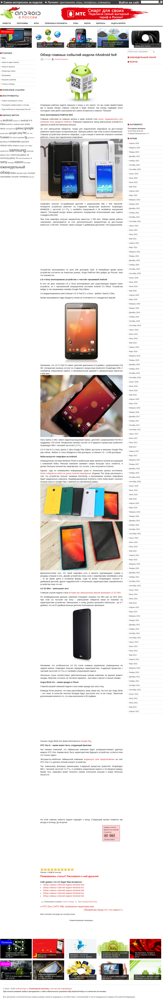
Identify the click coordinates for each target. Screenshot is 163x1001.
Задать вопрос (118, 23)
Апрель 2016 (134, 503)
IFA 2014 (13, 138)
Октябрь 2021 (134, 217)
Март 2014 (133, 612)
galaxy (20, 128)
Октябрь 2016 (134, 477)
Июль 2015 (133, 542)
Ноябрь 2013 (134, 629)
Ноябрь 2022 (134, 161)
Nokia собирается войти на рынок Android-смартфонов (65, 473)
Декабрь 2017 (134, 417)
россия (31, 177)
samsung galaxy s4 (20, 155)
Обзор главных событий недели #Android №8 (63, 885)
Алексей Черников (61, 59)
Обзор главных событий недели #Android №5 (63, 896)
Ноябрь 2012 (134, 681)
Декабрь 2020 (134, 260)
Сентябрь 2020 (135, 273)
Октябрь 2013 (134, 633)
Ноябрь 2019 (134, 317)
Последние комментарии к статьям (15, 105)
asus (2, 128)
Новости (7, 23)
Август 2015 (133, 538)
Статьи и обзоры (8, 84)
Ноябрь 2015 (134, 525)
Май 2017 (133, 447)
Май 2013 (133, 655)
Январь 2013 (134, 672)
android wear (19, 124)
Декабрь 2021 (134, 208)
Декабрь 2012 (134, 677)
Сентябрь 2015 (135, 534)
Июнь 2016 (133, 495)
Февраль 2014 (134, 616)
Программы (22, 23)
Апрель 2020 (134, 295)
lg (26, 137)
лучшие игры (21, 173)
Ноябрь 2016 (134, 473)
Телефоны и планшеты (56, 23)
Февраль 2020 (134, 304)
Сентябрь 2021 (135, 221)
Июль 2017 (133, 438)
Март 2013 (133, 664)
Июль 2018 (133, 386)
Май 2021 (133, 239)
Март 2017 (133, 456)
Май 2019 (133, 343)
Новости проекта (8, 67)
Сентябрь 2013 (135, 638)
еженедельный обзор (89, 902)
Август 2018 (133, 382)
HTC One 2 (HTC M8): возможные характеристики (68, 906)
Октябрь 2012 (134, 685)
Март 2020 (133, 299)
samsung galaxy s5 (9, 158)
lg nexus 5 (4, 142)
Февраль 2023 (134, 148)
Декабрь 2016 (134, 469)
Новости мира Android (10, 62)
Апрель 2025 (134, 143)
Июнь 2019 (133, 338)
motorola (15, 141)
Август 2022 (133, 174)
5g (1, 121)
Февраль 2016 (134, 512)
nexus (3, 145)
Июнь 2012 (133, 703)
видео (28, 162)
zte (25, 162)
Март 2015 (133, 560)
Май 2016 (133, 499)
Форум (87, 23)
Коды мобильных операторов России (16, 109)
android (7, 120)
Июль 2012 (133, 698)
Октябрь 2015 (134, 529)
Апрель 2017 (134, 451)
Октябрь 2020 (134, 269)
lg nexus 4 (30, 137)
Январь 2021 (134, 256)
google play (15, 132)
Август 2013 (133, 642)
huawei (4, 137)
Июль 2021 (133, 230)
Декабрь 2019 (134, 312)
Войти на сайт (129, 2)
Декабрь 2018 (134, 365)
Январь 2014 (134, 620)
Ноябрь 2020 (134, 265)
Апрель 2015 (134, 555)
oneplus (15, 145)
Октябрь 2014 (134, 581)
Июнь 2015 (133, 547)
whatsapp (11, 162)
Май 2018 (133, 395)
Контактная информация (61, 989)
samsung (17, 150)
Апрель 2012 (134, 711)
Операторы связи (8, 71)
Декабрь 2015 (134, 521)
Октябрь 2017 (134, 425)
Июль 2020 (133, 282)
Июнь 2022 (133, 182)
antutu (27, 124)
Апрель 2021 (134, 243)
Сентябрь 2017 (135, 430)
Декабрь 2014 (134, 573)
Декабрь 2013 (134, 625)
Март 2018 (133, 404)
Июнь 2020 (133, 286)
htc (25, 133)
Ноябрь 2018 (134, 369)
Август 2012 (133, 694)
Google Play (86, 741)
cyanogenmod (10, 129)
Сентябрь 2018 (135, 378)
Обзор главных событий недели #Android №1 (63, 893)
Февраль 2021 (134, 252)
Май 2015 (133, 551)
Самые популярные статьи (12, 101)
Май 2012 (133, 707)
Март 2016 (133, 508)
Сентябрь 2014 (135, 586)
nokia (9, 145)
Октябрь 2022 (134, 165)
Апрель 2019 (134, 347)
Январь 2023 (134, 152)
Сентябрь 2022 (135, 169)
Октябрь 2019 (134, 321)
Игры (36, 23)
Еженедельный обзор (143, 57)
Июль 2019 (133, 334)
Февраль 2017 (134, 460)
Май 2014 (133, 603)
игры (79, 2)
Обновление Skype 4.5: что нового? (102, 910)
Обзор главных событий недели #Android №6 (63, 890)
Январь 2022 (134, 204)
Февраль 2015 (134, 564)
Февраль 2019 (134, 356)
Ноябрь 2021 (134, 213)
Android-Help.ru (21, 989)
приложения (67, 2)
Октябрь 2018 (134, 373)
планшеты (104, 2)
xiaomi (18, 162)
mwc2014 (25, 142)
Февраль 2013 (134, 668)
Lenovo (20, 137)
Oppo (30, 145)
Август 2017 (133, 434)
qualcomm (4, 151)
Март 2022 (133, 195)
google (29, 128)
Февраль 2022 (134, 200)
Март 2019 (133, 352)
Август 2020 (133, 278)
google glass (4, 133)
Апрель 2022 (134, 191)
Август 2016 (133, 486)
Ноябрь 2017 (134, 421)
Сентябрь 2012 (135, 690)
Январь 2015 (134, 568)
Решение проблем (9, 80)
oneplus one (23, 145)
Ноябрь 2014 (134, 577)
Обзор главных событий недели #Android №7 (63, 887)
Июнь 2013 (133, 651)
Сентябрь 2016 (135, 482)
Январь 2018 (134, 412)
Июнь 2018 (133, 391)
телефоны (89, 2)
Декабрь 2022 (134, 156)
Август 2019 (133, 330)
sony (3, 162)
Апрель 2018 (134, 399)
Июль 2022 (133, 178)
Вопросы (100, 23)
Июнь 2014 (133, 599)
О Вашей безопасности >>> (138, 134)
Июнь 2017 (133, 443)
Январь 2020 (134, 308)
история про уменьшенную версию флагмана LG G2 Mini (95, 593)
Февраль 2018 (134, 408)
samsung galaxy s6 (25, 158)
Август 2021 (133, 226)
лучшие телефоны (20, 177)
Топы (75, 23)
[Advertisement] (63, 847)
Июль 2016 (133, 490)
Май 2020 (133, 291)
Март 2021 (133, 247)
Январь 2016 (134, 516)
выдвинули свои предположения (99, 759)
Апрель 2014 (134, 607)
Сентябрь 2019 (135, 325)
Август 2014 (133, 590)
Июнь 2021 (133, 234)
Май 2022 (133, 187)
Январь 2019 (134, 360)
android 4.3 (16, 121)
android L (9, 124)
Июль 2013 (133, 646)
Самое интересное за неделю (23, 2)
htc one (29, 133)
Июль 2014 (133, 594)
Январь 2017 (134, 464)
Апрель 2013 (134, 659)
